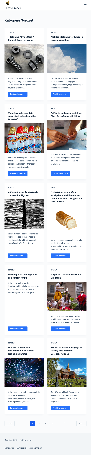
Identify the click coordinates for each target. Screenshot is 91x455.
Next (81, 423)
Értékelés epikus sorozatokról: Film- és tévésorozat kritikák (62, 116)
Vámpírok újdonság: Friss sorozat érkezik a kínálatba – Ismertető (23, 116)
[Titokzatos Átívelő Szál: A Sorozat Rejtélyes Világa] (24, 58)
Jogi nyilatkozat (36, 448)
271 (64, 423)
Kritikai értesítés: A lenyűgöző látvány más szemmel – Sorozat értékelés (67, 350)
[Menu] (85, 5)
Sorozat (11, 32)
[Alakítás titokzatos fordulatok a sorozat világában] (66, 58)
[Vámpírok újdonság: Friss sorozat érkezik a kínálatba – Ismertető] (24, 138)
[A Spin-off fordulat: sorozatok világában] (66, 296)
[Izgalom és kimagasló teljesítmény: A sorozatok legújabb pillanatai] (24, 372)
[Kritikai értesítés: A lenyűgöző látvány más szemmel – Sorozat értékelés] (66, 372)
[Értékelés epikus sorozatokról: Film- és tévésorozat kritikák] (66, 138)
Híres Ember (13, 8)
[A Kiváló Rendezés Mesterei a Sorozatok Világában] (24, 214)
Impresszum (9, 448)
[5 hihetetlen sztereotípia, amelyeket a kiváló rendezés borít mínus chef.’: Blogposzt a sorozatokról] (66, 220)
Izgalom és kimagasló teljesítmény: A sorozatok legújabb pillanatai (21, 350)
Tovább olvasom (18, 95)
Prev (9, 423)
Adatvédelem (22, 448)
